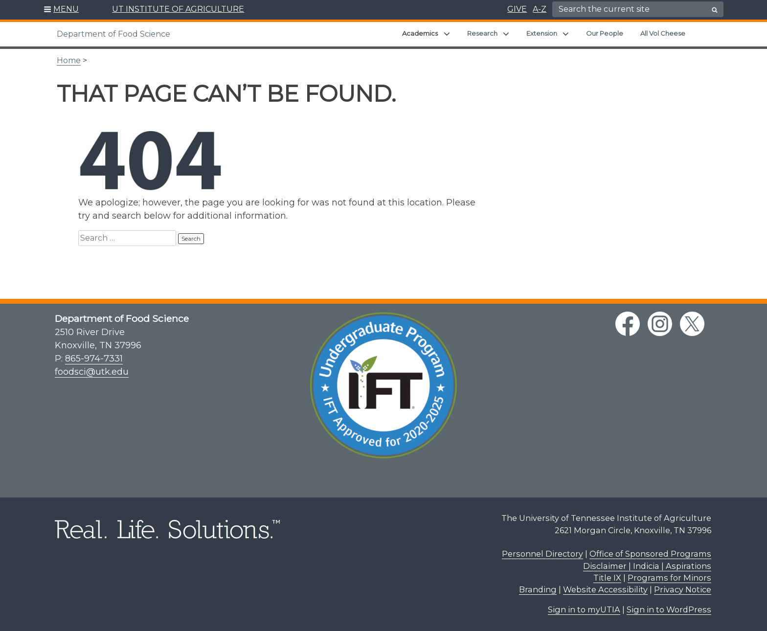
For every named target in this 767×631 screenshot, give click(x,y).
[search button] (714, 9)
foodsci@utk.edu (92, 371)
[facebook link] (627, 324)
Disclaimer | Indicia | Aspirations (647, 566)
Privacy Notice (682, 589)
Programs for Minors (669, 578)
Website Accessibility (605, 589)
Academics (420, 33)
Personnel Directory (542, 554)
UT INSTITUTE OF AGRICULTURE (178, 9)
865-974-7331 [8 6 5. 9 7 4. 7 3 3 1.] (94, 358)
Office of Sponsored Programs (650, 554)
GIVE (517, 9)
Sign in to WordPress (669, 609)
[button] (61, 10)
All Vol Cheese (662, 33)
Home (69, 60)
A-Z (539, 9)
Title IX (607, 578)
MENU (66, 9)
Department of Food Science (113, 34)
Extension (541, 33)
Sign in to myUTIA (584, 609)
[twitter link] (692, 324)
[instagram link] (660, 324)
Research (482, 33)
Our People (604, 33)
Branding (538, 589)
